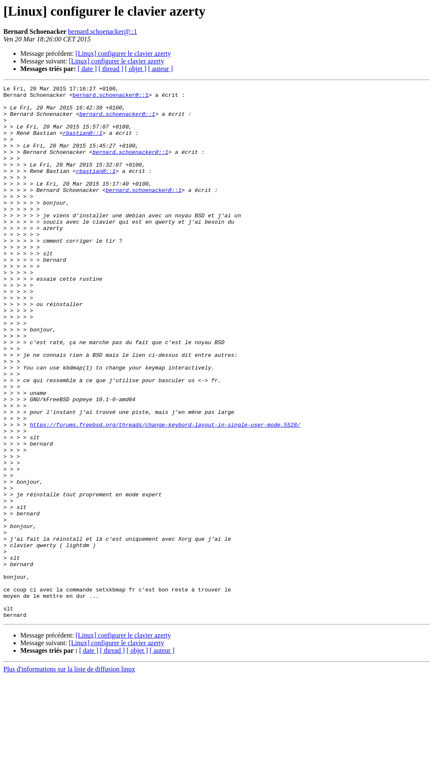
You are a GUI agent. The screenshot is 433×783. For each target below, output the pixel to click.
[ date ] (87, 68)
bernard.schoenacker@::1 (102, 31)
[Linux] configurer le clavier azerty (123, 53)
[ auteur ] (160, 68)
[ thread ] (111, 68)
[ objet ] (135, 68)
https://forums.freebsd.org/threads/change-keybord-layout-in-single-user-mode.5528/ (165, 493)
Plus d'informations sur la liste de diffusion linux (69, 775)
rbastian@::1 (82, 143)
